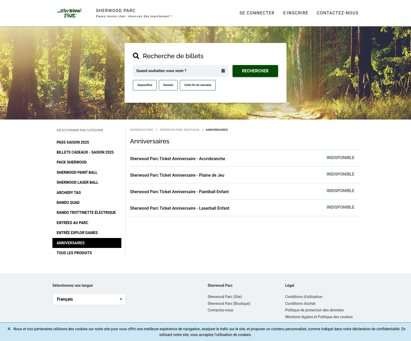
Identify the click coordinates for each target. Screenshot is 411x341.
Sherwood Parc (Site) (225, 297)
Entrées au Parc (72, 223)
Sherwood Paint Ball (77, 172)
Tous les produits (74, 253)
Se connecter (257, 12)
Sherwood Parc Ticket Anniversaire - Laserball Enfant (179, 208)
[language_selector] (89, 299)
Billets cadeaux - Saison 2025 (85, 152)
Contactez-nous (338, 12)
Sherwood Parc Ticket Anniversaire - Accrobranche (177, 158)
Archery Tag (69, 193)
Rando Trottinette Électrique (86, 212)
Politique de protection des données (314, 310)
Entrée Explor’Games (77, 233)
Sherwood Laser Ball (77, 182)
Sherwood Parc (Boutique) (179, 130)
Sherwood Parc (142, 130)
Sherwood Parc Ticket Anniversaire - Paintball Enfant (179, 191)
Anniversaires (71, 243)
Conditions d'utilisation (303, 297)
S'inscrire (295, 12)
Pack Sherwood (72, 162)
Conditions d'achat (300, 303)
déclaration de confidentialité (375, 329)
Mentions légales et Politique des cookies (319, 317)
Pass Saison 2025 (73, 142)
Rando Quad (68, 203)
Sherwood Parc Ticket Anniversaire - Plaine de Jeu (177, 175)
